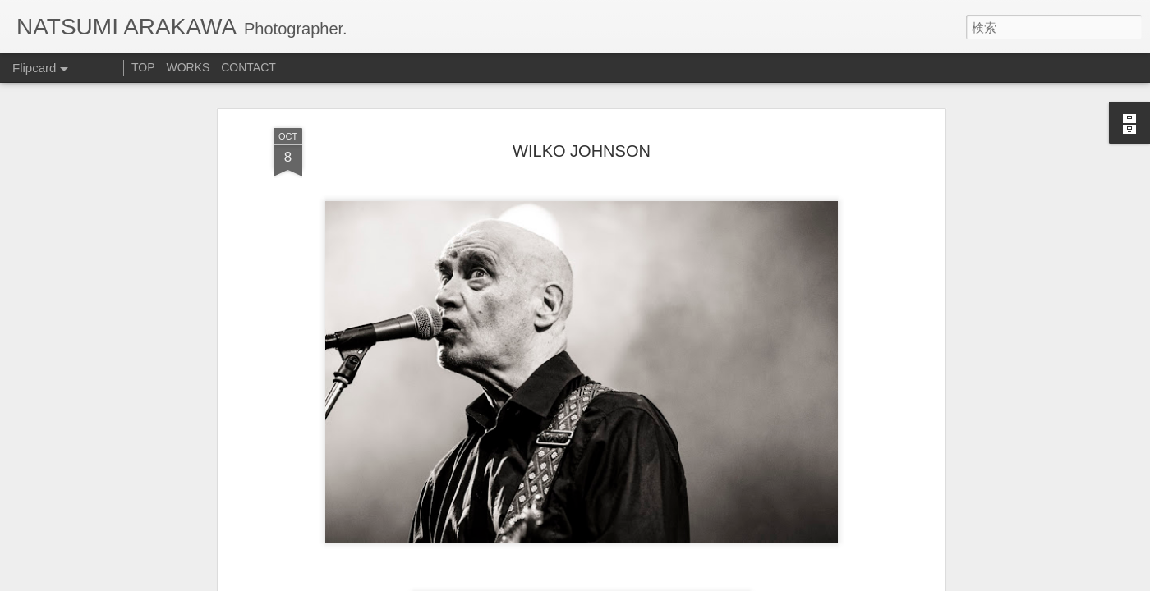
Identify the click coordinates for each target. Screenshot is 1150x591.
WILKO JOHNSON (582, 151)
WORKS (187, 67)
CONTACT (248, 67)
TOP (143, 67)
